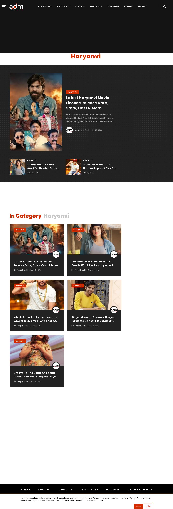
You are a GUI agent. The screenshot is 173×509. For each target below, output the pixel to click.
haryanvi (72, 92)
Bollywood (44, 6)
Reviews (142, 6)
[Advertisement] (87, 33)
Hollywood (63, 6)
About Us (43, 489)
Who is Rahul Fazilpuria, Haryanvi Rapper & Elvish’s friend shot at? (98, 166)
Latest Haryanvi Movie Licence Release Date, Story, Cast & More (87, 103)
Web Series (113, 6)
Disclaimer (112, 489)
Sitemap (25, 489)
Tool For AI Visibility (139, 489)
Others (128, 6)
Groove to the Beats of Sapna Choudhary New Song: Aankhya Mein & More (35, 382)
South (78, 6)
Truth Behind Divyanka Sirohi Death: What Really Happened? (42, 166)
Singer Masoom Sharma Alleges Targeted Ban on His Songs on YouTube (92, 324)
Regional (95, 6)
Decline (148, 506)
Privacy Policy (89, 489)
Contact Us (65, 489)
